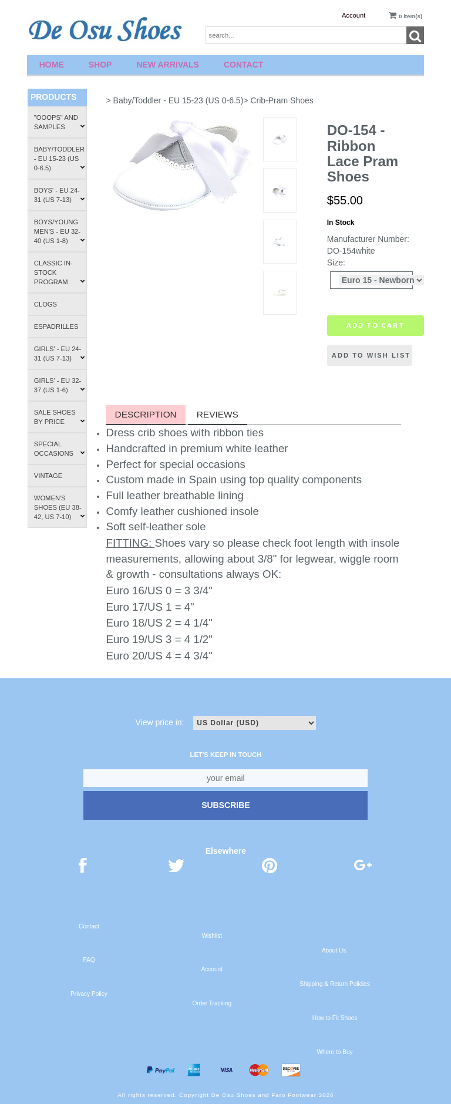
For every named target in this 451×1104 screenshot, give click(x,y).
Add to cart (375, 325)
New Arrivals (167, 64)
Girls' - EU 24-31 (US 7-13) (59, 353)
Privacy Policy (88, 994)
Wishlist (211, 936)
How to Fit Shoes (335, 1018)
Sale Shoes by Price (59, 417)
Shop (100, 64)
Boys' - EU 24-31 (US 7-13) (59, 195)
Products (54, 97)
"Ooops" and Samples (59, 122)
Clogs (45, 304)
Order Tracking (211, 1003)
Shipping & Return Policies (334, 984)
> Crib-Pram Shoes (278, 100)
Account (353, 15)
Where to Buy (334, 1052)
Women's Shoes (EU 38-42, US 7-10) (59, 507)
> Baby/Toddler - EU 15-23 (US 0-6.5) (174, 100)
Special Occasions (59, 448)
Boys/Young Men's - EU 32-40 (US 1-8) (59, 231)
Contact (243, 64)
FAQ (89, 960)
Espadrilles (56, 326)
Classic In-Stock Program (59, 272)
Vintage (48, 475)
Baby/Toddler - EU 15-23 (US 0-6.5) (59, 158)
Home (51, 64)
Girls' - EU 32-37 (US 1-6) (59, 385)
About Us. (335, 950)
